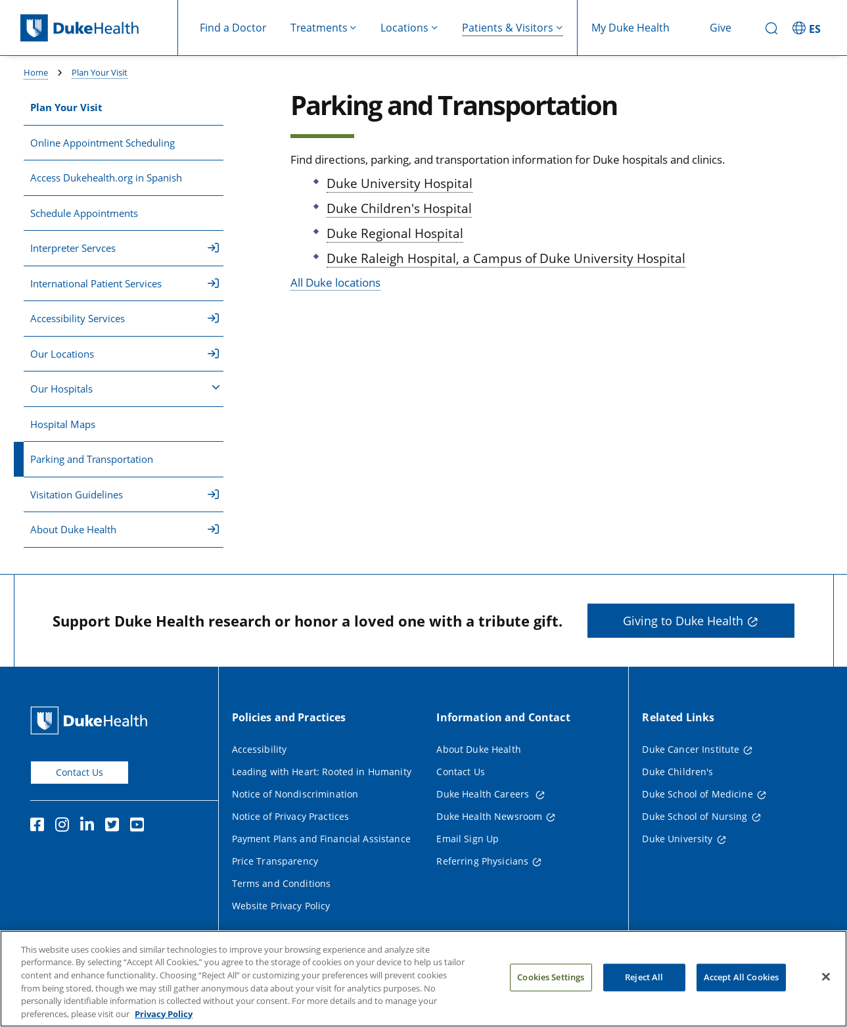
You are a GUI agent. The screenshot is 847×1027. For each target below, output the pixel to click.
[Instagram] (65, 826)
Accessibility (259, 749)
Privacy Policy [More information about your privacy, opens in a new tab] (164, 1020)
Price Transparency (275, 861)
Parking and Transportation (91, 459)
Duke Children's (677, 771)
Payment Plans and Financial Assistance (321, 838)
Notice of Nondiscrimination (295, 794)
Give (720, 27)
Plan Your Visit (99, 72)
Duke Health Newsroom (489, 816)
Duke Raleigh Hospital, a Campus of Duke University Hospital (506, 258)
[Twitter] (115, 826)
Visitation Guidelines (124, 494)
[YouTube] (140, 826)
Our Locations (124, 353)
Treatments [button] (319, 27)
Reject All (644, 983)
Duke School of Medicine (697, 794)
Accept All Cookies (741, 983)
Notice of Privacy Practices (291, 816)
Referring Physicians (482, 861)
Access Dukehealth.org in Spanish (106, 177)
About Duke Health (124, 529)
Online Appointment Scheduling (102, 142)
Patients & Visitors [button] (507, 27)
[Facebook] (40, 826)
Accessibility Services (124, 318)
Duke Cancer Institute (690, 749)
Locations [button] (404, 27)
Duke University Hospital (399, 183)
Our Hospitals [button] (125, 388)
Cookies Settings (550, 983)
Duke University (677, 838)
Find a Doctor (233, 27)
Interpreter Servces (124, 247)
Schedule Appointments (84, 213)
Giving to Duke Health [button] (683, 621)
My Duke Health (630, 27)
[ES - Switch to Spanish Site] (808, 27)
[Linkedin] (90, 826)
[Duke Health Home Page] (91, 720)
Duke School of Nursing (694, 816)
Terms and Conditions (281, 883)
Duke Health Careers (484, 794)
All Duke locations (335, 282)
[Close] (826, 982)
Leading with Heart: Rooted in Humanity (321, 771)
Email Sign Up (467, 838)
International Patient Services (124, 283)
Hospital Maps (62, 424)
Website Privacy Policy (281, 905)
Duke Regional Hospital (395, 233)
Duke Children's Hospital (399, 208)
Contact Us (79, 772)
